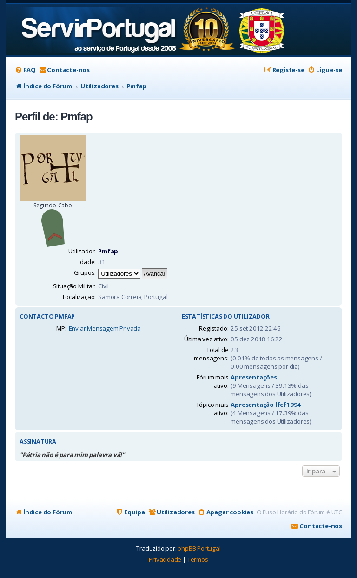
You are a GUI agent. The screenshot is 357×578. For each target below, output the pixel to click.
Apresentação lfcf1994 (266, 404)
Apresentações (254, 377)
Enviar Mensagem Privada (105, 328)
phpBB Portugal (199, 548)
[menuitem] (25, 70)
